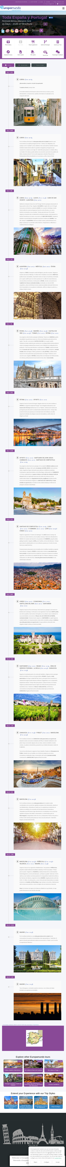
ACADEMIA (46, 1)
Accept (57, 1162)
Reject (35, 1162)
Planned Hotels (22, 65)
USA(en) (61, 3)
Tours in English (49, 3)
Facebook (33, 1137)
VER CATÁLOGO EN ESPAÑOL (18, 1)
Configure (46, 1162)
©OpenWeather (36, 1012)
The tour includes (39, 65)
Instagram (33, 1141)
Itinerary (8, 65)
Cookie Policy (56, 1158)
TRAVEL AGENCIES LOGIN (58, 1)
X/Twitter (33, 1144)
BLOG (39, 1)
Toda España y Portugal (25, 17)
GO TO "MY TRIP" (31, 1)
